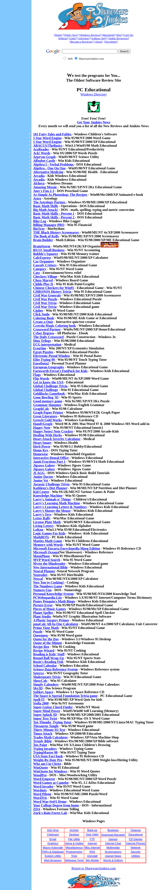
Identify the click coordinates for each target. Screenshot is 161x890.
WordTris (40, 798)
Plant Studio (42, 616)
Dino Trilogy (42, 340)
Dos (119, 35)
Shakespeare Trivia (47, 677)
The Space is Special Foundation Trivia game (65, 696)
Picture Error (43, 605)
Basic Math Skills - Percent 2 (54, 217)
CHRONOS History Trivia (52, 291)
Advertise (83, 38)
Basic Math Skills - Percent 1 (53, 213)
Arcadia (39, 176)
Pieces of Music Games (49, 609)
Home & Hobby (74, 843)
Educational (136, 834)
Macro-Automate (53, 847)
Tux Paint (40, 745)
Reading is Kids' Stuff (49, 654)
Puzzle (37, 631)
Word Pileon (42, 794)
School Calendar (45, 665)
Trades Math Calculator (51, 737)
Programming (74, 851)
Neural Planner (44, 571)
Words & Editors (113, 860)
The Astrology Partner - (50, 202)
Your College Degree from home (56, 805)
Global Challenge (45, 390)
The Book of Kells (46, 236)
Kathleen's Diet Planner (50, 488)
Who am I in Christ (47, 764)
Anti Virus (52, 830)
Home (58, 35)
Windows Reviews (90, 35)
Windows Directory (93, 94)
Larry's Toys (42, 514)
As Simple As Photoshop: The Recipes (60, 194)
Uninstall (92, 855)
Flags (37, 374)
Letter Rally (42, 518)
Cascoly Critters (45, 265)
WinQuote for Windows (50, 771)
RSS (92, 851)
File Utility (74, 839)
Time (74, 855)
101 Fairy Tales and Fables (52, 134)
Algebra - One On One (49, 168)
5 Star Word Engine (47, 138)
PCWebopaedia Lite (47, 597)
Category (39, 269)
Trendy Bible (42, 741)
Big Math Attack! (45, 210)
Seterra (38, 673)
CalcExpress (42, 257)
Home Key (41, 450)
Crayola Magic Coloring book (54, 325)
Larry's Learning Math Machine (56, 503)
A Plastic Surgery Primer (51, 620)
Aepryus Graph (44, 157)
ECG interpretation (47, 344)
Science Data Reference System (55, 669)
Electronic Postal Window (51, 356)
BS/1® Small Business (49, 250)
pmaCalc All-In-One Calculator (55, 624)
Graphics (52, 843)
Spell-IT (39, 699)
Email (52, 839)
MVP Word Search (46, 560)
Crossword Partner (47, 329)
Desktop (74, 834)
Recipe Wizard (43, 650)
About (98, 41)
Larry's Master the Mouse (52, 510)
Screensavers (113, 851)
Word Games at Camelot (51, 782)
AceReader (41, 149)
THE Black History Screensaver (56, 232)
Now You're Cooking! (49, 582)
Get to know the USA (48, 382)
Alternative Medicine (48, 172)
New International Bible (50, 567)
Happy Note (41, 427)
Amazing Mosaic (45, 187)
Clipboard (53, 834)
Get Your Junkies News (93, 122)
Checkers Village (45, 276)
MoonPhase (41, 556)
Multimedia (113, 847)
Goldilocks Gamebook (49, 393)
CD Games (135, 839)
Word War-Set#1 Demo (49, 801)
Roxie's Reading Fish (48, 662)
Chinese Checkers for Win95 (53, 288)
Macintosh (108, 35)
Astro (37, 198)
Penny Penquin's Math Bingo (54, 601)
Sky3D (38, 688)
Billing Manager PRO (48, 225)
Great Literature (45, 416)
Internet (92, 843)
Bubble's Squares (45, 254)
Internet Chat (113, 843)
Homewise (40, 454)
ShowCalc (40, 680)
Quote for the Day (46, 639)
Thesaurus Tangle (45, 726)
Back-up (92, 830)
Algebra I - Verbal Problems (53, 164)
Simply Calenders (45, 684)
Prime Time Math (46, 628)
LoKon (38, 529)
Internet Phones (135, 843)
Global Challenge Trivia (50, 386)
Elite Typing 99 (44, 359)
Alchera (38, 183)
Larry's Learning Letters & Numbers (60, 507)
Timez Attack (42, 733)
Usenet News (113, 855)
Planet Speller (43, 612)
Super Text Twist (45, 718)
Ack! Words (41, 153)
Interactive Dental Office (51, 458)
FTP (92, 839)
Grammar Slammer (47, 405)
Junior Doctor (43, 476)
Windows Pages (93, 821)
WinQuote (40, 767)
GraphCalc (41, 408)
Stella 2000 (41, 703)
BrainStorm (41, 246)
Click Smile (41, 314)
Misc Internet (92, 847)
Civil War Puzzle (45, 299)
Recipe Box (41, 646)
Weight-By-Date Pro (47, 760)
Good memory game (47, 401)
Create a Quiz (43, 322)
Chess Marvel (43, 280)
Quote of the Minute (47, 643)
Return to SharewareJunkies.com (93, 868)
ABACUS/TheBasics (47, 145)
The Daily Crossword (48, 337)
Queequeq (40, 635)
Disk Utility (92, 834)
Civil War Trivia (45, 303)
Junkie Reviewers (118, 38)
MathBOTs (41, 537)
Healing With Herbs (47, 435)
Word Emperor (44, 779)
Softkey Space (43, 692)
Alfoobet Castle (44, 160)
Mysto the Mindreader (49, 563)
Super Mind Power (46, 711)
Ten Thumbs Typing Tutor (52, 722)
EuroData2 (41, 363)
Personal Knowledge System (53, 594)
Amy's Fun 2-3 (43, 191)
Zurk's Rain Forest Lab (50, 813)
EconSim (39, 348)
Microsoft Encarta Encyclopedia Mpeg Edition (66, 548)
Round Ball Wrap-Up (48, 658)
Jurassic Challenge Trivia (51, 484)
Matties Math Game (47, 541)
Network (136, 847)
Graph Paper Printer (48, 412)
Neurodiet (40, 575)
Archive (74, 830)
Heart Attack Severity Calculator (56, 439)
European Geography (48, 367)
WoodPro (40, 775)
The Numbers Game (47, 586)
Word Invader (43, 786)
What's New (70, 35)
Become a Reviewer (81, 41)
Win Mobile (92, 860)
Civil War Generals (47, 295)
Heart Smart (42, 442)
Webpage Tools (74, 860)
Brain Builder (43, 240)
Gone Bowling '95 (45, 397)
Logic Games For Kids (49, 533)
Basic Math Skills (45, 206)
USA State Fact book (48, 756)
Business (113, 830)
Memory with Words (48, 544)
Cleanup (136, 830)
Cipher (38, 310)
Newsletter (111, 41)
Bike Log (39, 221)
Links (73, 38)
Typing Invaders (45, 748)
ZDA (36, 809)
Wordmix (40, 790)
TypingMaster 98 (45, 752)
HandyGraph (42, 424)
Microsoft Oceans (45, 552)
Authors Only (98, 38)
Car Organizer (43, 261)
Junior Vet (40, 480)
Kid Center (41, 492)
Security (135, 851)
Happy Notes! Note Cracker (53, 431)
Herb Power (42, 446)
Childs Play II (43, 284)
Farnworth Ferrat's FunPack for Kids (60, 371)
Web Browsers (53, 860)
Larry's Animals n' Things (52, 499)
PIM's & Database (53, 851)
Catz (36, 272)
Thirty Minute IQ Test (49, 730)
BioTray (39, 228)
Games (113, 839)
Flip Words (41, 378)
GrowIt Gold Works (47, 420)
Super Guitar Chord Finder (53, 707)
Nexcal (38, 578)
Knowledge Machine (47, 495)
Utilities (135, 855)
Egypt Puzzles (43, 352)
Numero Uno (42, 590)
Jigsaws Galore (44, 465)
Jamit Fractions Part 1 (49, 461)
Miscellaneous (74, 847)
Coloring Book (43, 318)
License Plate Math (47, 522)
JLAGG (39, 473)
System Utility (53, 855)
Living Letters (43, 526)
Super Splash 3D (45, 714)
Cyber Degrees (43, 333)
